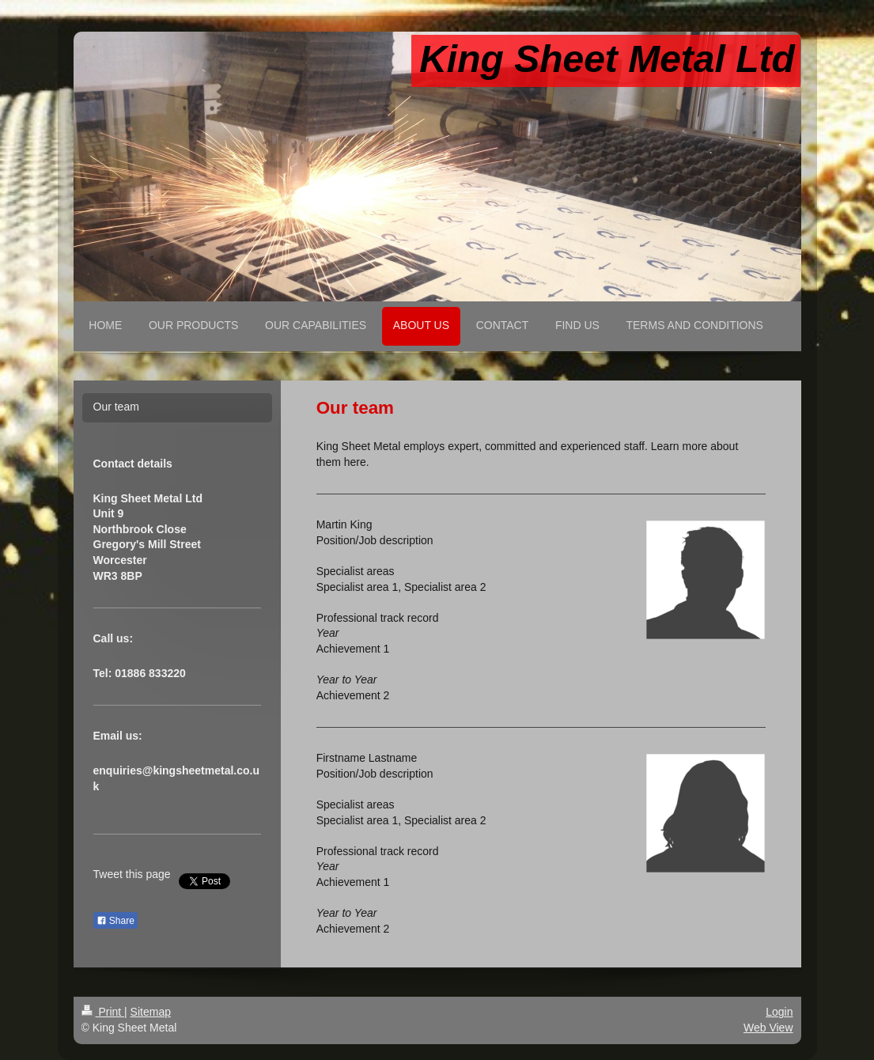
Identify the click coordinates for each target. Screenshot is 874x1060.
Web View (768, 1027)
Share (115, 920)
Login (779, 1011)
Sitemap (151, 1011)
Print (103, 1011)
